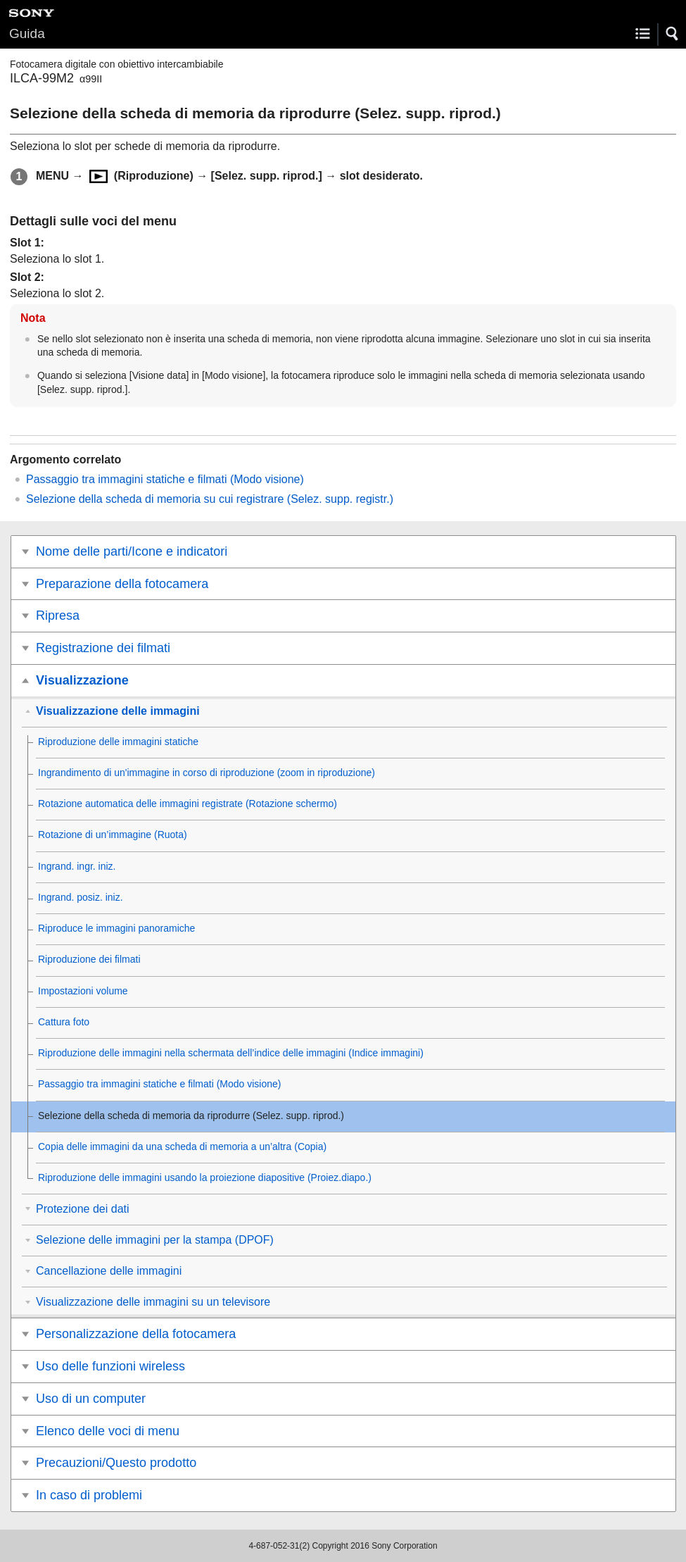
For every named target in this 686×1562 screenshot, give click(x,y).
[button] (672, 34)
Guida (27, 33)
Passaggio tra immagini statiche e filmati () (165, 479)
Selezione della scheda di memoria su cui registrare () (209, 499)
